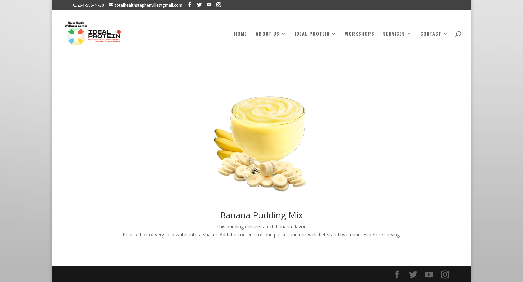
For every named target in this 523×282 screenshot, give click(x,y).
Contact (430, 34)
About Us (267, 34)
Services (394, 34)
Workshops (359, 34)
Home (240, 34)
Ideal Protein (312, 34)
